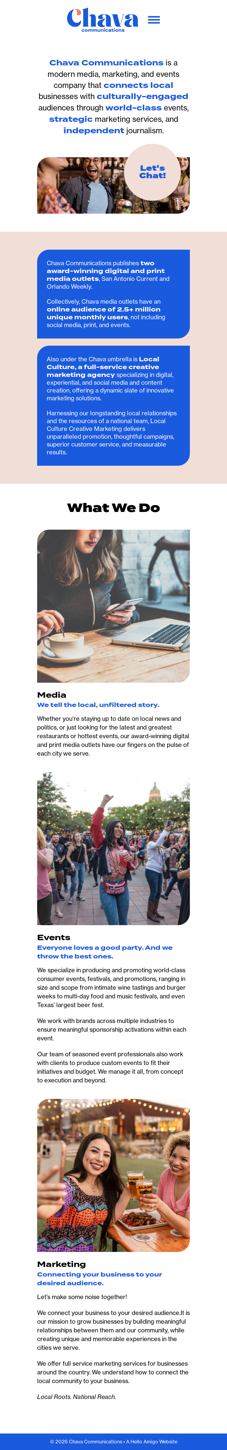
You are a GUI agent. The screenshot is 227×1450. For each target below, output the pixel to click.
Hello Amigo (144, 1442)
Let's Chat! (152, 172)
